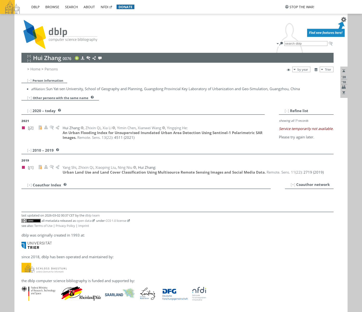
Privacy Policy (65, 226)
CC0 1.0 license (115, 220)
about (89, 7)
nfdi (104, 7)
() (94, 137)
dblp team (92, 215)
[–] (29, 80)
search (71, 7)
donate (125, 7)
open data (84, 220)
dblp (35, 7)
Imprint (83, 226)
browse (52, 7)
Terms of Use (43, 226)
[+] (29, 97)
